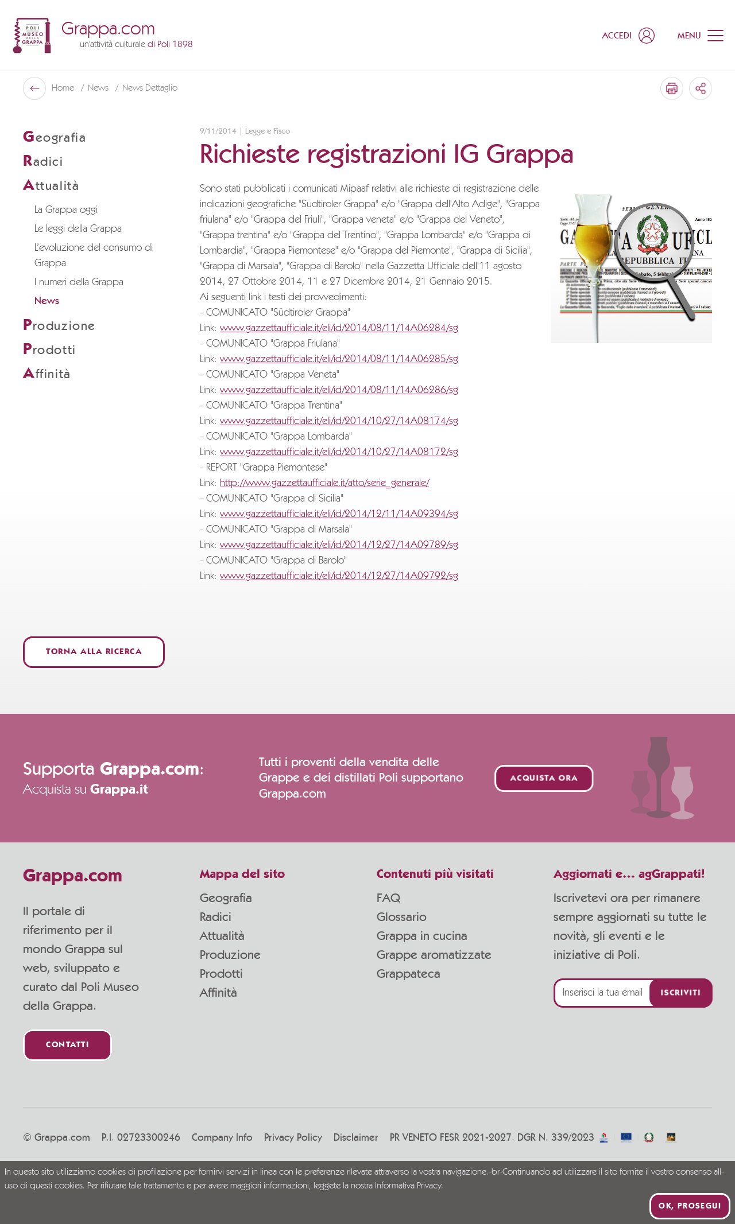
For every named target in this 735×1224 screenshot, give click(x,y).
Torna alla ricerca (94, 652)
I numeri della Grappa (78, 282)
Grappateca (408, 973)
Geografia (226, 898)
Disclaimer (356, 1138)
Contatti (67, 1045)
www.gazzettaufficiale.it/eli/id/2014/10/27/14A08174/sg (339, 421)
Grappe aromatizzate (434, 955)
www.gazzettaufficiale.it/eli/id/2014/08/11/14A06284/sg (339, 328)
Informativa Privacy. (409, 1186)
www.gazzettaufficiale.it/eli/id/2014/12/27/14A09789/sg (339, 545)
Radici (215, 917)
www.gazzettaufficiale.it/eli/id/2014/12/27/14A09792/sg (339, 576)
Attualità (222, 936)
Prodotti (221, 973)
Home (64, 88)
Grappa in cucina (422, 936)
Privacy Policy (293, 1138)
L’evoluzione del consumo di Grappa (93, 256)
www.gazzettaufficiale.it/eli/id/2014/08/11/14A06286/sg (339, 390)
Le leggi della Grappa (78, 229)
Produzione (230, 955)
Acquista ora (544, 778)
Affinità (218, 992)
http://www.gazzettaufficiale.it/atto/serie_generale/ (324, 483)
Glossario (402, 917)
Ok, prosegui (690, 1206)
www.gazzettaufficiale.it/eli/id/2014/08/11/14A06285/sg (339, 359)
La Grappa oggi (66, 210)
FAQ (388, 898)
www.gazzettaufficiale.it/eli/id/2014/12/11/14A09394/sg (339, 514)
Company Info (222, 1138)
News (99, 88)
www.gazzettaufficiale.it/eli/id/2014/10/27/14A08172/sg (339, 452)
